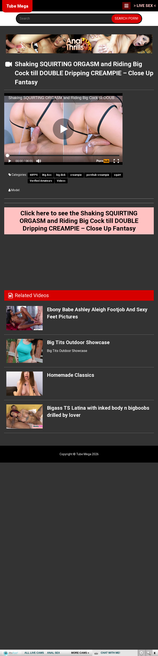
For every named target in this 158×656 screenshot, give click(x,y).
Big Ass (47, 174)
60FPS (34, 174)
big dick (60, 174)
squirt (117, 174)
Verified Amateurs (41, 180)
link (154, 590)
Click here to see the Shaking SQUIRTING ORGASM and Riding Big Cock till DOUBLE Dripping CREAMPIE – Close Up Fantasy (79, 220)
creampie (76, 174)
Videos (61, 180)
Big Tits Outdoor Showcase (78, 342)
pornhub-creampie (97, 174)
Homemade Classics (70, 375)
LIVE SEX (145, 5)
